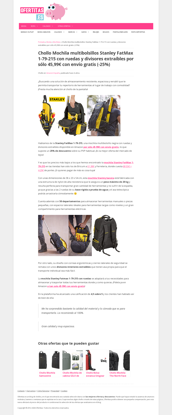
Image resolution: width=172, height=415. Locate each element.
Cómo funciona (43, 391)
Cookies (64, 391)
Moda (23, 26)
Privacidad (55, 391)
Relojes (96, 32)
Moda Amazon (44, 32)
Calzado (49, 26)
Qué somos (30, 391)
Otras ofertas (66, 26)
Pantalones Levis (120, 32)
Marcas (73, 32)
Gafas (86, 32)
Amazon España (53, 73)
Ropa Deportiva (138, 32)
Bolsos (106, 32)
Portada (41, 42)
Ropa (35, 26)
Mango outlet (27, 32)
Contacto (21, 391)
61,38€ (90, 166)
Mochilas (56, 42)
